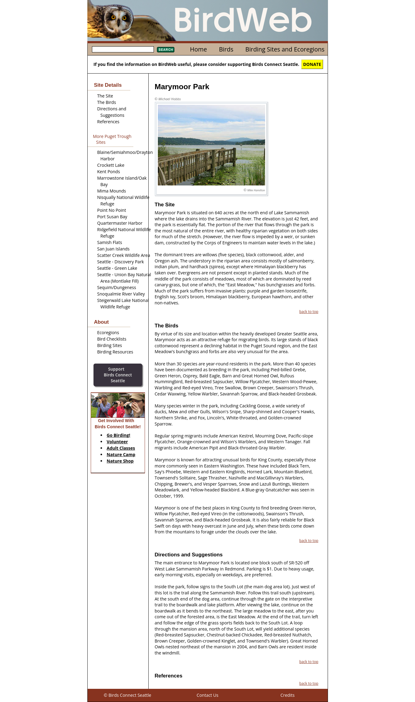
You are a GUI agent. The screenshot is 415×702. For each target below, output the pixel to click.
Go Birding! (118, 435)
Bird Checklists (111, 339)
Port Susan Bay (112, 216)
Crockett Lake (110, 165)
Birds (226, 49)
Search (165, 49)
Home (198, 49)
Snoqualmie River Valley (121, 294)
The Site (105, 96)
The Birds (106, 102)
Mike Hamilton (256, 190)
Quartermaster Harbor (120, 223)
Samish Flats (109, 242)
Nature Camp (121, 454)
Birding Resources (115, 352)
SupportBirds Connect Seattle (118, 374)
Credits (287, 695)
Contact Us (208, 695)
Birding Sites (109, 345)
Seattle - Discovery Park (120, 262)
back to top (308, 311)
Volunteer (117, 441)
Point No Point (111, 210)
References (108, 121)
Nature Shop (120, 461)
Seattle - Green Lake (117, 268)
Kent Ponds (108, 171)
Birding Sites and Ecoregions (285, 49)
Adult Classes (121, 448)
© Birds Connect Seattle (127, 695)
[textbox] (123, 49)
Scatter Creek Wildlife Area (123, 255)
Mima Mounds (111, 191)
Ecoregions (108, 332)
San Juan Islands (113, 249)
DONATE (312, 64)
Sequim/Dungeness (116, 287)
